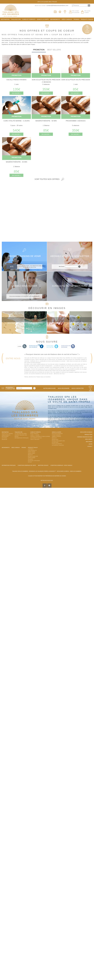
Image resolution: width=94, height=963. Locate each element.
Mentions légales (43, 465)
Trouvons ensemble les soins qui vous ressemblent (24, 296)
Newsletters (88, 434)
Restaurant (5, 436)
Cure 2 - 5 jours (34, 435)
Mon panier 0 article (87, 11)
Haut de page (90, 389)
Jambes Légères (56, 436)
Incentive (4, 439)
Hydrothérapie (56, 435)
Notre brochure (49, 388)
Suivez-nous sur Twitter (50, 346)
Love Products (32, 450)
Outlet (30, 462)
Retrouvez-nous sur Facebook (34, 346)
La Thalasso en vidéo (21, 433)
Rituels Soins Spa (33, 456)
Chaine (20, 346)
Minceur (54, 437)
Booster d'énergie (57, 433)
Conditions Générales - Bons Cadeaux (61, 465)
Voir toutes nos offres (47, 179)
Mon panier (89, 441)
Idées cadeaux (67, 19)
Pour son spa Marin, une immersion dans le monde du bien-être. (29, 266)
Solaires (30, 459)
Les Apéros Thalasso (58, 445)
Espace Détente (35, 323)
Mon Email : (62, 266)
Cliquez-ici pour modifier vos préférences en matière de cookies (47, 475)
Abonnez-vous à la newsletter (69, 256)
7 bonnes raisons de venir (24, 256)
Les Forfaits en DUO (36, 437)
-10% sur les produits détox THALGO (47, 1)
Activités (4, 437)
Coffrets (30, 449)
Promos (76, 19)
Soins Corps (31, 453)
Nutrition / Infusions (34, 460)
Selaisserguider (87, 31)
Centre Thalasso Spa (21, 435)
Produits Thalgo (87, 19)
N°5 (11, 267)
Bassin (16, 436)
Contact (89, 446)
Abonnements (55, 19)
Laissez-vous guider (24, 286)
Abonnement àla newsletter (10, 388)
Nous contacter (78, 388)
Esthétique (55, 442)
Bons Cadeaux (34, 433)
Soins (58, 323)
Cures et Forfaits (28, 19)
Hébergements (81, 323)
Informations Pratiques (21, 437)
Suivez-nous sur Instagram (66, 346)
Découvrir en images (86, 432)
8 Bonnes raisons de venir (84, 436)
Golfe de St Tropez (7, 433)
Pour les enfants (57, 443)
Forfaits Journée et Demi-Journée (40, 436)
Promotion (39, 50)
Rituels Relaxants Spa (58, 440)
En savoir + (16, 93)
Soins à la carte (43, 19)
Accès (90, 444)
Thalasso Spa (16, 19)
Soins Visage (31, 451)
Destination (5, 19)
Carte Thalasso (34, 439)
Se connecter (75, 12)
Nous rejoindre (63, 388)
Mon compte (75, 11)
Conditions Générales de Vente (27, 465)
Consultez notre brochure (69, 286)
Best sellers (54, 50)
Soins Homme (31, 457)
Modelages (55, 439)
